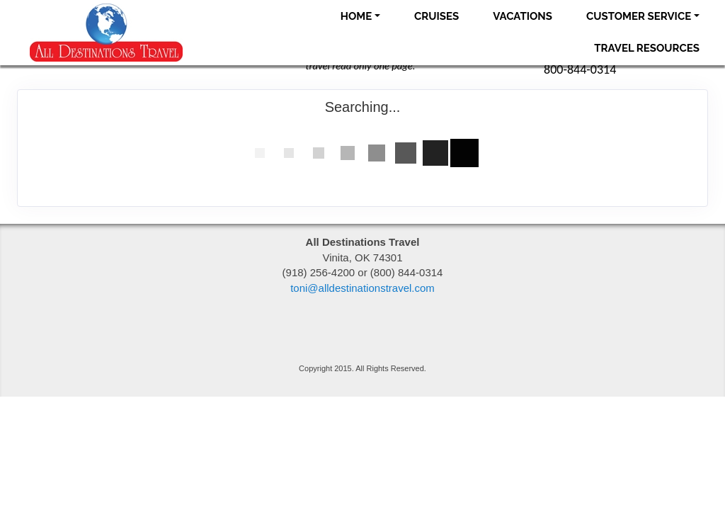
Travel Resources (647, 48)
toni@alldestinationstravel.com (362, 288)
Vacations (522, 16)
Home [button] (356, 16)
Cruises (436, 16)
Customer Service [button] (638, 16)
